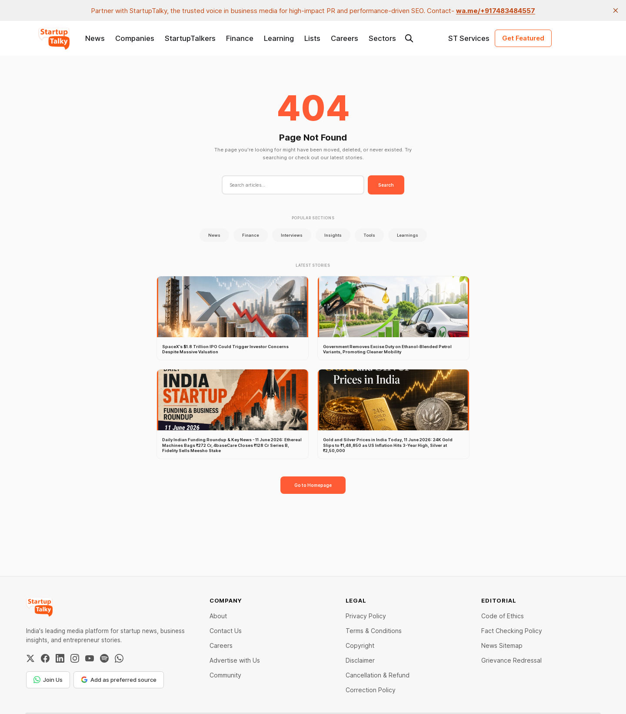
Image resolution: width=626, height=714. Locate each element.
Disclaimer (360, 660)
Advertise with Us (235, 660)
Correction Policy (371, 690)
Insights (333, 235)
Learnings (407, 235)
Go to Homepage (313, 485)
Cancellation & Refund (378, 675)
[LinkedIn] (60, 658)
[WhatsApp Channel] (119, 658)
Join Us (48, 679)
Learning (279, 38)
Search (386, 185)
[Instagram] (74, 658)
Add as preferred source (118, 679)
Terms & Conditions (374, 630)
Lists (312, 38)
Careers (344, 38)
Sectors (382, 38)
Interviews (292, 235)
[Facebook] (45, 658)
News (95, 38)
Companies (134, 38)
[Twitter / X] (30, 658)
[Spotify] (104, 658)
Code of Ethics (502, 616)
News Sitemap (502, 645)
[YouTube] (89, 658)
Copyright (360, 645)
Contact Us (226, 630)
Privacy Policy (366, 616)
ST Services (468, 38)
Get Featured (523, 38)
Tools (369, 235)
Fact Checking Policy (511, 630)
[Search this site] (409, 38)
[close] (616, 10)
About (218, 616)
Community (225, 675)
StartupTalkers (190, 38)
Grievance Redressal (511, 660)
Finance (239, 38)
